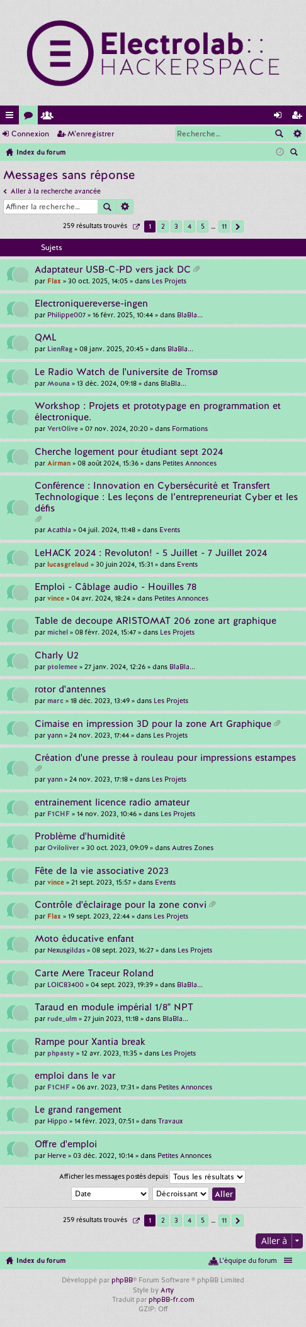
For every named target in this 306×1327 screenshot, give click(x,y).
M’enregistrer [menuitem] (299, 117)
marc (55, 700)
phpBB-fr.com (172, 1299)
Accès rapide (12, 117)
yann (54, 735)
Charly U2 (57, 656)
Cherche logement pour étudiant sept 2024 (129, 452)
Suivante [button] (238, 226)
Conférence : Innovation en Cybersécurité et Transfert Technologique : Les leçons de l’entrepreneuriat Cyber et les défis (166, 497)
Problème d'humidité (80, 837)
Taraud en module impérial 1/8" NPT (114, 1007)
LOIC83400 (65, 984)
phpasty (60, 1053)
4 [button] (189, 226)
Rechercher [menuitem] (295, 153)
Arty (167, 1290)
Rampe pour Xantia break (90, 1042)
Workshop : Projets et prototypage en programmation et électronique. (158, 411)
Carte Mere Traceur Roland (94, 974)
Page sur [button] (135, 226)
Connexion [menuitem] (280, 117)
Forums (31, 117)
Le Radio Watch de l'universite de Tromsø (126, 372)
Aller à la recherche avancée (56, 191)
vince (55, 598)
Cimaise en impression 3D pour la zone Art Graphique (153, 724)
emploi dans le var (75, 1076)
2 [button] (163, 226)
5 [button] (203, 226)
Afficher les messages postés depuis (152, 1177)
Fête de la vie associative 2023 (102, 871)
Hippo (57, 1121)
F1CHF (58, 813)
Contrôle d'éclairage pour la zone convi (121, 905)
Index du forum (40, 1260)
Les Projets (169, 280)
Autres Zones (192, 847)
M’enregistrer (90, 134)
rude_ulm (62, 1018)
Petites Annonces (189, 463)
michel (57, 632)
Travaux (170, 1121)
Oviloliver (63, 847)
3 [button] (176, 226)
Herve (56, 1155)
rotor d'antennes (70, 690)
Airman (59, 463)
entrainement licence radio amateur (112, 803)
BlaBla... (190, 314)
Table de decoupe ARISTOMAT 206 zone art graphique (155, 621)
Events (169, 529)
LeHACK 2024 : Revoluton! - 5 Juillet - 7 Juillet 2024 (151, 553)
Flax (54, 280)
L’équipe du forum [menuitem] (248, 1260)
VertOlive (62, 428)
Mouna (58, 383)
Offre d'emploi (66, 1144)
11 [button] (224, 226)
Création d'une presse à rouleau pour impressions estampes (165, 758)
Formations (190, 428)
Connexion (30, 134)
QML (46, 338)
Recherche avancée (296, 133)
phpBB (122, 1279)
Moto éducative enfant (84, 939)
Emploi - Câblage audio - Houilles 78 (115, 587)
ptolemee (62, 666)
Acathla (59, 529)
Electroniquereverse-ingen (91, 304)
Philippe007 (66, 314)
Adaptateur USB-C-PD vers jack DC (113, 270)
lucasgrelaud (68, 564)
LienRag (59, 348)
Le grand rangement (78, 1110)
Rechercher (278, 133)
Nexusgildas (66, 950)
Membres (50, 117)
